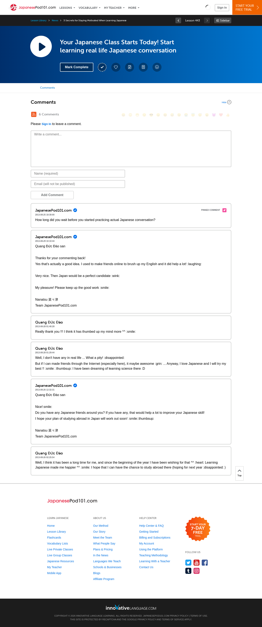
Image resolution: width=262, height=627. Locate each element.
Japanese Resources (60, 561)
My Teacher (113, 8)
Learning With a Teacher (154, 561)
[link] (178, 20)
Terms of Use (198, 616)
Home (51, 525)
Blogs (96, 573)
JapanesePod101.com (156, 616)
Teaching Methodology (153, 555)
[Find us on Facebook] (205, 562)
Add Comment (52, 195)
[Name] (78, 173)
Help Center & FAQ (151, 525)
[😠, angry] (158, 115)
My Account (146, 543)
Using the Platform (151, 549)
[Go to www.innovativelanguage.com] (131, 607)
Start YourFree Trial (248, 7)
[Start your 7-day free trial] (197, 529)
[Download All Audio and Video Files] (156, 67)
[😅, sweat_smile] (172, 115)
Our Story (99, 531)
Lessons (65, 8)
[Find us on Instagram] (196, 571)
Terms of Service (173, 619)
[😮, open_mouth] (206, 115)
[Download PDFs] (143, 67)
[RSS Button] (34, 114)
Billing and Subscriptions (155, 537)
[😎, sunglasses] (151, 115)
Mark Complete (76, 67)
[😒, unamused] (144, 115)
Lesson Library (38, 20)
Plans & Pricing (103, 549)
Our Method (100, 525)
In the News (100, 555)
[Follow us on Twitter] (188, 562)
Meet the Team (102, 537)
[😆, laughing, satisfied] (165, 115)
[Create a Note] (129, 67)
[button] (208, 7)
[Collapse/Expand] (131, 102)
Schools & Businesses (107, 567)
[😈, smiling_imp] (213, 115)
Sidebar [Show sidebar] (225, 20)
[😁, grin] (137, 115)
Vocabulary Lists (57, 543)
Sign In (222, 7)
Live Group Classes (59, 555)
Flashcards (54, 537)
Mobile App (54, 573)
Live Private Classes (60, 549)
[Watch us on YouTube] (196, 562)
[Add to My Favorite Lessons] (115, 67)
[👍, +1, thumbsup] (227, 115)
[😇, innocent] (193, 115)
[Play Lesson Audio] (41, 46)
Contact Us (146, 567)
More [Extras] (132, 8)
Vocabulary (88, 8)
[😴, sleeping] (199, 115)
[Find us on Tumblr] (188, 571)
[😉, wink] (179, 115)
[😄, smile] (123, 115)
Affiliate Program (103, 579)
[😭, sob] (186, 115)
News (55, 20)
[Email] (78, 184)
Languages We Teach (107, 561)
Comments (47, 87)
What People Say (104, 543)
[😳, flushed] (130, 115)
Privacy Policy (179, 616)
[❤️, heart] (220, 115)
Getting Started (148, 531)
